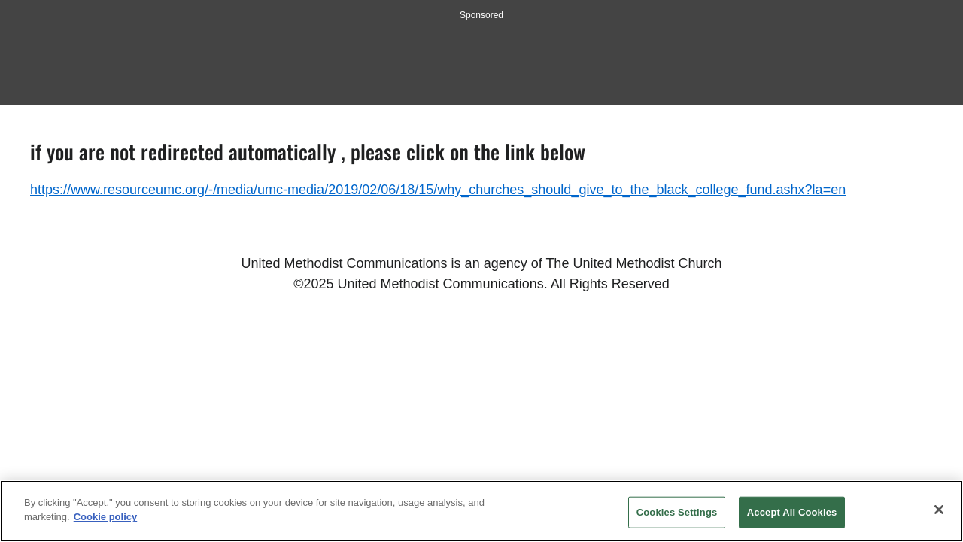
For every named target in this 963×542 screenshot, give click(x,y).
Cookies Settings (677, 512)
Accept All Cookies (792, 512)
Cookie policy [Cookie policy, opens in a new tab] (106, 516)
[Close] (938, 509)
